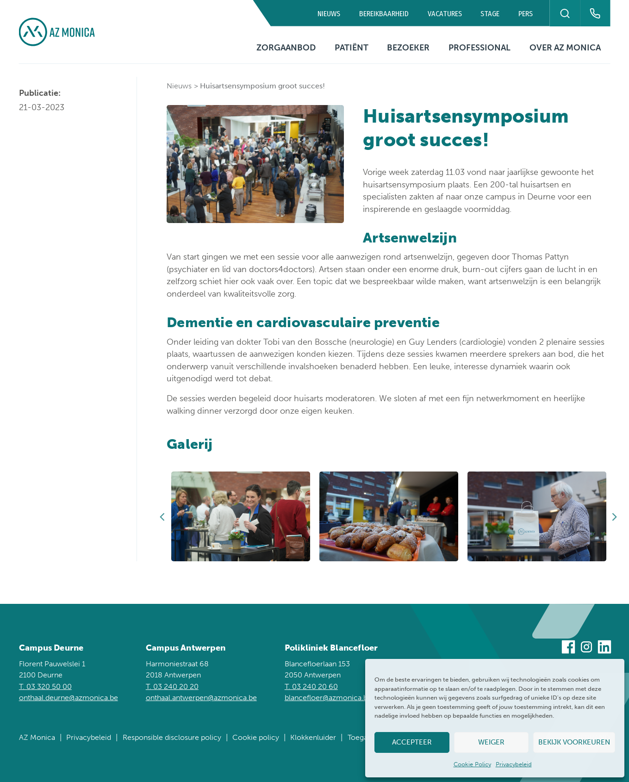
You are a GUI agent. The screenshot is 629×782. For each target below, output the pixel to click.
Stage (489, 13)
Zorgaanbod (286, 48)
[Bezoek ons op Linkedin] (604, 648)
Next (615, 516)
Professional (479, 48)
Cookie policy (255, 737)
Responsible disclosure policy (172, 737)
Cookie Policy (472, 764)
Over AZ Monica (565, 48)
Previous (162, 516)
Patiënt (351, 48)
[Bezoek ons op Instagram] (586, 648)
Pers (525, 13)
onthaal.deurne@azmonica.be (68, 697)
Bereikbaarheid (384, 13)
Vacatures (445, 13)
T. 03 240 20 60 (311, 686)
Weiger (491, 742)
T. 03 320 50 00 (45, 686)
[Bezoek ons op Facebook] (568, 648)
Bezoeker (408, 48)
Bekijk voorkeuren (574, 742)
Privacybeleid (514, 764)
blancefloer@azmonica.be (328, 697)
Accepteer (412, 742)
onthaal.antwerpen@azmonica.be (201, 697)
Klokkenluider (313, 737)
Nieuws (329, 13)
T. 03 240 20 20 (172, 686)
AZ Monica (37, 737)
